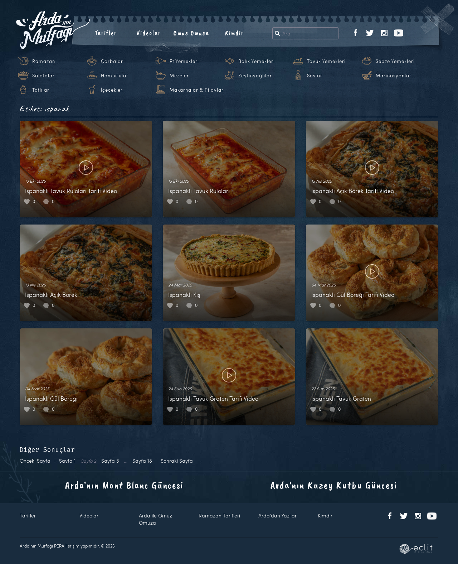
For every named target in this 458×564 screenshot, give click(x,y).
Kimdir (234, 33)
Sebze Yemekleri (395, 61)
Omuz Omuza (191, 33)
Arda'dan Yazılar (277, 515)
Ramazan (43, 61)
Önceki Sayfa (35, 460)
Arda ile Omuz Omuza (155, 519)
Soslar (314, 75)
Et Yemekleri (184, 61)
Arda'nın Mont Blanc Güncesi (124, 485)
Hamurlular (114, 75)
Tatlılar (40, 90)
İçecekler (112, 90)
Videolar (148, 33)
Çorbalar (112, 61)
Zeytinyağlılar (255, 75)
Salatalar (43, 75)
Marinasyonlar (393, 75)
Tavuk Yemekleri (326, 61)
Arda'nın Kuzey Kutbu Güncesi (334, 485)
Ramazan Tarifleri (219, 515)
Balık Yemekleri (256, 61)
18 (142, 460)
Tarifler (105, 33)
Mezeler (179, 75)
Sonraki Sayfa (177, 460)
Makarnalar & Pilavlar (197, 90)
